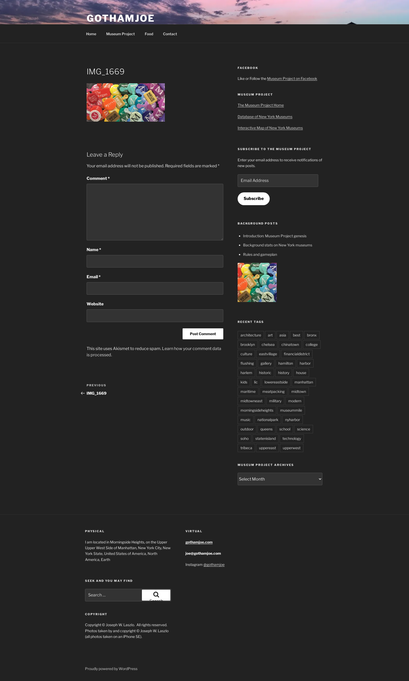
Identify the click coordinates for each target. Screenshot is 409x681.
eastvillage (268, 354)
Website (95, 303)
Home (91, 34)
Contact (170, 34)
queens (266, 429)
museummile (291, 410)
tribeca (246, 448)
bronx (312, 335)
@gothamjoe (214, 564)
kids (243, 382)
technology (291, 438)
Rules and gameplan (260, 254)
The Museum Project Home (261, 105)
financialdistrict (297, 354)
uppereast (267, 448)
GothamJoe (121, 18)
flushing (247, 363)
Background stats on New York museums (277, 245)
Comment (98, 178)
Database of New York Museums (265, 116)
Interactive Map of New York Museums (270, 128)
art (270, 335)
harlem (246, 372)
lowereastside (276, 382)
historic (265, 372)
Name (94, 249)
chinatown (290, 344)
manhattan (303, 382)
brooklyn (247, 344)
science (303, 429)
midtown (298, 391)
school (284, 429)
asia (282, 335)
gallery (266, 363)
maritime (248, 391)
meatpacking (273, 391)
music (245, 419)
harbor (305, 363)
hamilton (285, 363)
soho (244, 438)
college (312, 344)
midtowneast (251, 401)
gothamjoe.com (199, 542)
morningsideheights (256, 410)
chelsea (268, 344)
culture (246, 354)
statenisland (265, 438)
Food (149, 34)
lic (256, 382)
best (296, 335)
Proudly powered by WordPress (111, 668)
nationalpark (267, 419)
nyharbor (292, 419)
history (283, 372)
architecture (250, 335)
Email (94, 276)
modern (294, 401)
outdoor (247, 429)
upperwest (291, 448)
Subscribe (254, 198)
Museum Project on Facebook (292, 78)
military (275, 401)
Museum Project (120, 34)
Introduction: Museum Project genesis (274, 236)
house (301, 372)
